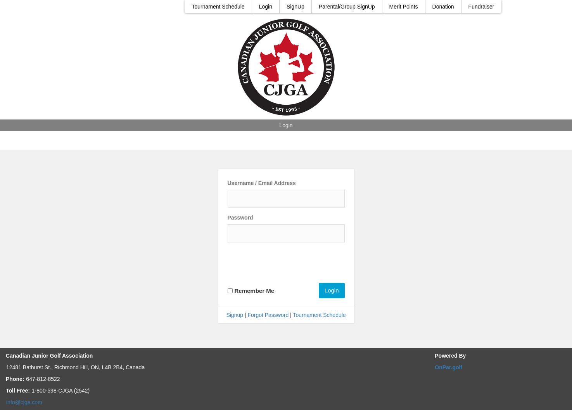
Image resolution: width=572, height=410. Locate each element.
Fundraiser (481, 6)
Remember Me (255, 290)
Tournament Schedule (218, 6)
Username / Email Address (262, 183)
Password (240, 218)
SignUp (295, 6)
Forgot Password (268, 315)
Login (265, 6)
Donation (443, 6)
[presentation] (287, 264)
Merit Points (403, 6)
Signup (234, 315)
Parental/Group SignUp (347, 6)
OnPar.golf (448, 367)
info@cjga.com (24, 402)
